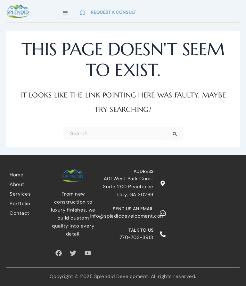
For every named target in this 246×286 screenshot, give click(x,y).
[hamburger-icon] (65, 13)
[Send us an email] (163, 213)
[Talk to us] (163, 234)
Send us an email (133, 209)
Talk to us (140, 230)
